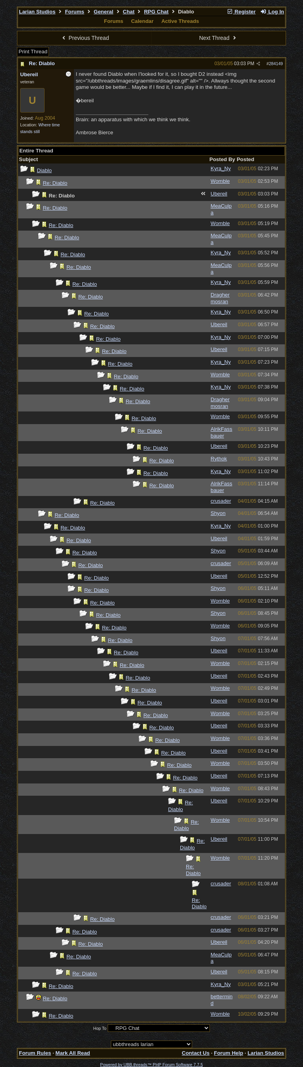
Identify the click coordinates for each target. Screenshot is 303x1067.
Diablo (44, 170)
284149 (276, 63)
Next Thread (218, 38)
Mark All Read (73, 1053)
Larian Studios (37, 12)
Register (241, 12)
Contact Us (195, 1053)
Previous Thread (84, 38)
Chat (129, 12)
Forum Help (228, 1053)
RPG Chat (156, 12)
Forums (74, 12)
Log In (272, 12)
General (104, 12)
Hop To (100, 1028)
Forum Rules (35, 1053)
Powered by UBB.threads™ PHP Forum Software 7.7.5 (151, 1064)
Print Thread (33, 51)
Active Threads (180, 21)
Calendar (142, 21)
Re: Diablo (42, 63)
